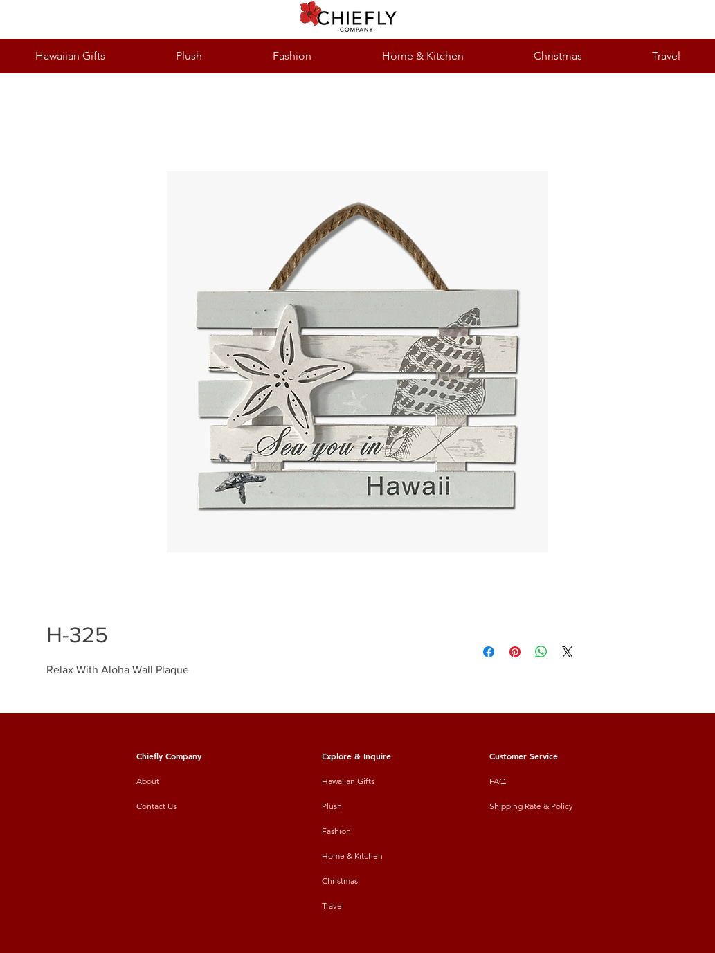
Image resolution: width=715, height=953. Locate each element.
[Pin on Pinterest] (515, 652)
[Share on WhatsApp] (541, 652)
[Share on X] (567, 652)
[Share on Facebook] (488, 652)
